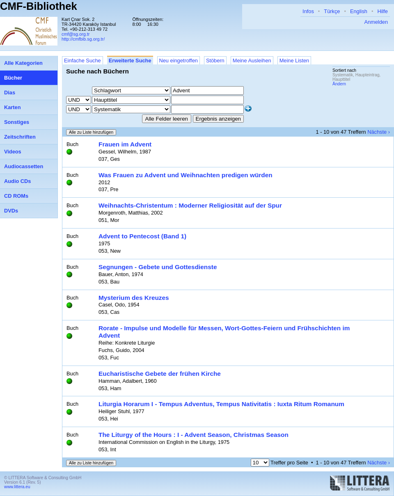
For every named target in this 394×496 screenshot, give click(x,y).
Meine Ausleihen (252, 60)
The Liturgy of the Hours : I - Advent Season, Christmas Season (193, 434)
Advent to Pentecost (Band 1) (142, 236)
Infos (308, 11)
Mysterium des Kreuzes (133, 297)
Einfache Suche (82, 60)
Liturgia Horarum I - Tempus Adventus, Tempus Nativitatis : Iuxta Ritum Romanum (221, 403)
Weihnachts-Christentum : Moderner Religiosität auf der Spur (190, 205)
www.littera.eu (17, 487)
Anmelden (376, 22)
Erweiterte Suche (130, 60)
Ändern (339, 84)
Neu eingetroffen (178, 60)
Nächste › (378, 132)
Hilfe (382, 11)
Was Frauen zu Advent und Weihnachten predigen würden (185, 174)
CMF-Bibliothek (38, 6)
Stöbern (215, 60)
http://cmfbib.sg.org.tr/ (83, 39)
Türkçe (332, 11)
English (358, 11)
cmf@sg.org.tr (75, 34)
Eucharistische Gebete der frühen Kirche (159, 373)
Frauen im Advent (124, 144)
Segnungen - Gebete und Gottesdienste (157, 266)
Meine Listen (294, 60)
